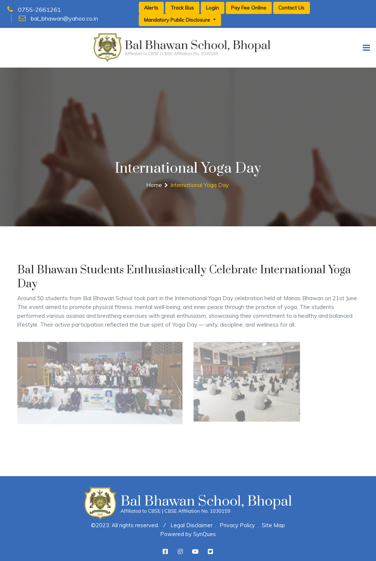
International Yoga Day (199, 184)
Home (154, 184)
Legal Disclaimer (191, 525)
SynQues (204, 534)
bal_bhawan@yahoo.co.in (58, 18)
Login (212, 7)
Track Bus (182, 7)
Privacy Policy (237, 525)
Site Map (273, 525)
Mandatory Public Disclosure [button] (178, 20)
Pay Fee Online (248, 7)
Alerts (151, 7)
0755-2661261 (34, 9)
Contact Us (291, 7)
